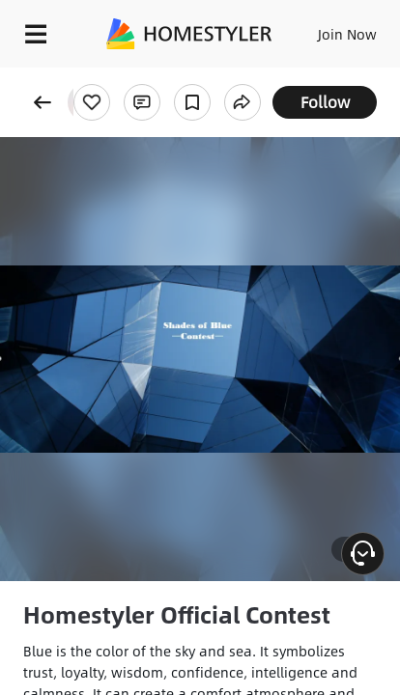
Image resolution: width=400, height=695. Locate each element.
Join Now (347, 33)
